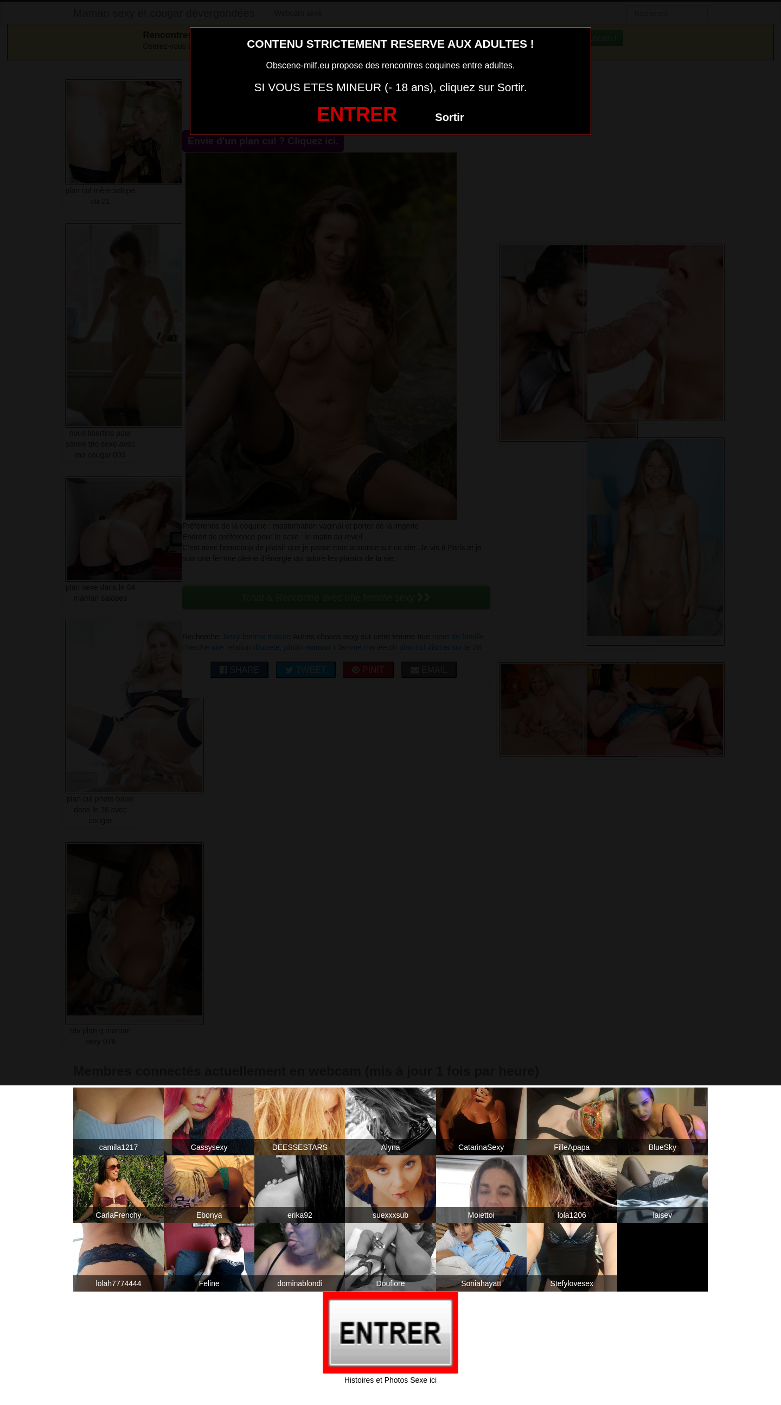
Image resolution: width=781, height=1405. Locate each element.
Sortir (449, 117)
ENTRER (357, 114)
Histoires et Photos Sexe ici (390, 1380)
